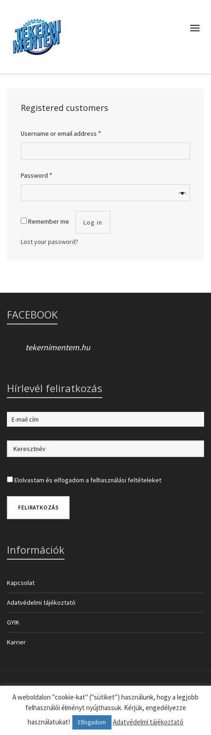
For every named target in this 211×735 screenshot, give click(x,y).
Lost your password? (49, 241)
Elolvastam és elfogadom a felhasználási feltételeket (87, 480)
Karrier (16, 642)
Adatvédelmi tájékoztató (41, 602)
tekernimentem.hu (57, 347)
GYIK (13, 622)
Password (36, 175)
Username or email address (61, 133)
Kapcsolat (21, 583)
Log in (92, 222)
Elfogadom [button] (92, 722)
